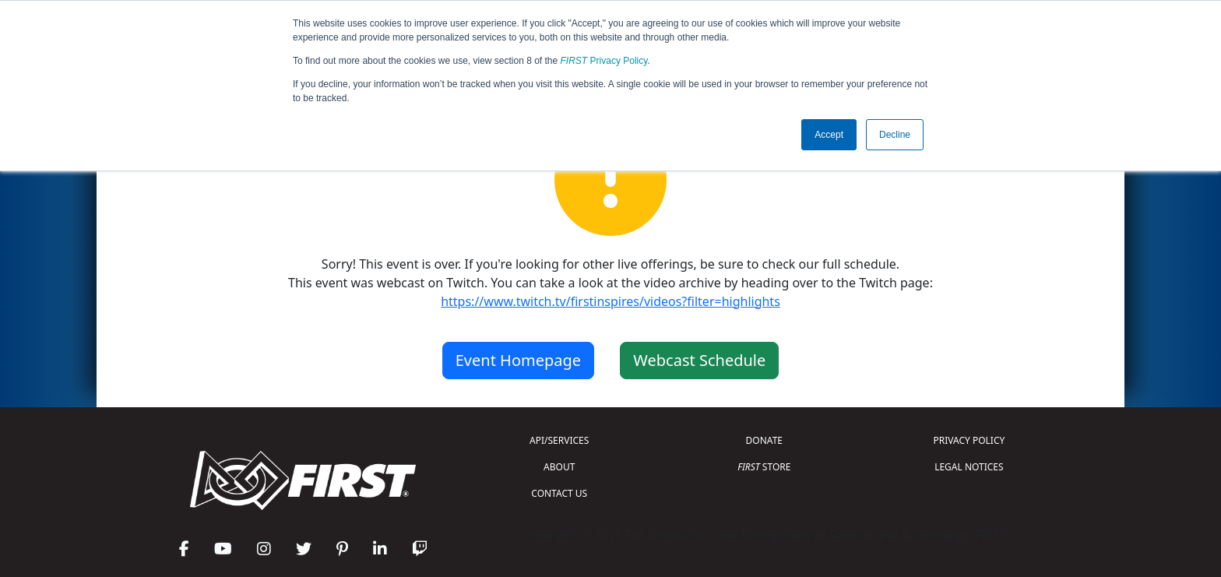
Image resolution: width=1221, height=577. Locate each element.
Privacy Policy (604, 60)
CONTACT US (559, 493)
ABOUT (559, 466)
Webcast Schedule (699, 360)
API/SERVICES (559, 440)
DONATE (764, 440)
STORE (763, 466)
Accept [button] (829, 134)
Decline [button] (894, 134)
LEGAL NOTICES (969, 466)
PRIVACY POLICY (969, 440)
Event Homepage (518, 360)
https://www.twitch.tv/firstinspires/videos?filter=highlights (610, 301)
